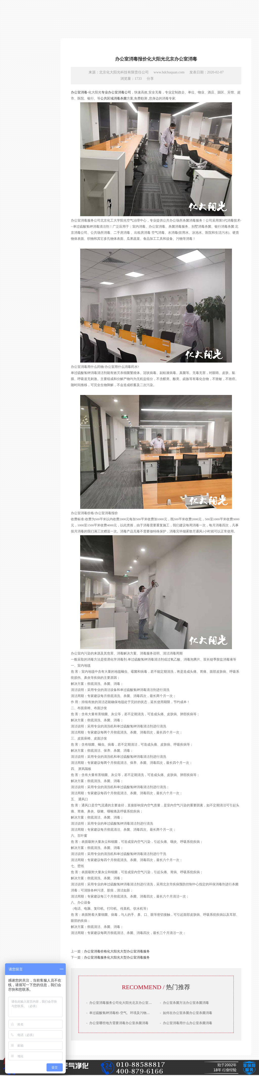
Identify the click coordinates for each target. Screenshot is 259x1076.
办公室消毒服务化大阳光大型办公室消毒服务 (117, 957)
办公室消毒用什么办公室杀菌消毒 (186, 1023)
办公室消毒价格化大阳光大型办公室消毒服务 (117, 951)
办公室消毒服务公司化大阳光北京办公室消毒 (120, 1003)
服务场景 (26, 579)
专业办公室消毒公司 (116, 92)
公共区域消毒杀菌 (113, 98)
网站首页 (26, 542)
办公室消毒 (79, 92)
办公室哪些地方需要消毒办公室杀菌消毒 (117, 1023)
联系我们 (26, 588)
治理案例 (26, 570)
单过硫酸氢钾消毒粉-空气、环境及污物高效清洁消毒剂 (127, 1013)
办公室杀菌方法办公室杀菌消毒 (184, 1003)
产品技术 (26, 561)
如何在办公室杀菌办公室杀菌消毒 (186, 1013)
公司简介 (26, 551)
